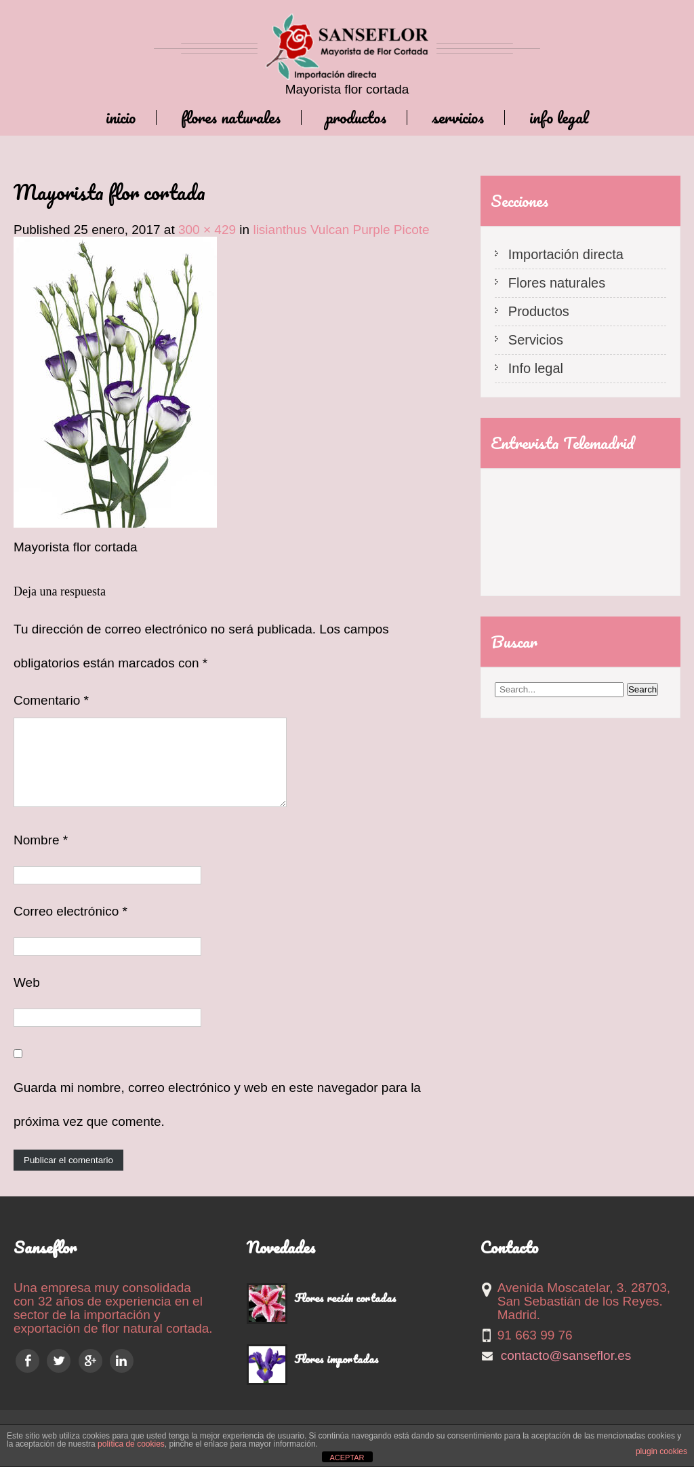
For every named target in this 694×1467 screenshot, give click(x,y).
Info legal (559, 117)
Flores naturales (231, 117)
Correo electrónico (70, 927)
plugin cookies (661, 1451)
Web (27, 999)
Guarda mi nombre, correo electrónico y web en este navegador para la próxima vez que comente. (217, 1121)
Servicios (458, 117)
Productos (356, 117)
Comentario (51, 700)
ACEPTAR (346, 1457)
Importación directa (566, 254)
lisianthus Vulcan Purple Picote (341, 229)
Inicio (121, 117)
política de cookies (131, 1444)
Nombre (41, 856)
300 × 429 (207, 229)
